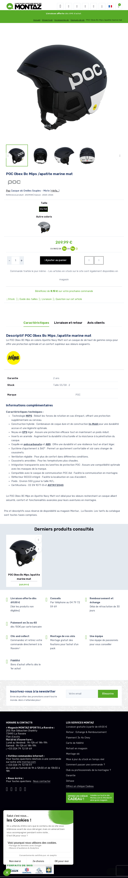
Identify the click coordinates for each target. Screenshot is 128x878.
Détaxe (70, 781)
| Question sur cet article (67, 299)
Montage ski (73, 753)
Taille (44, 203)
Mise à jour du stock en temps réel (85, 759)
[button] (68, 6)
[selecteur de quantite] (15, 260)
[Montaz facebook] (16, 788)
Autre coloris (44, 216)
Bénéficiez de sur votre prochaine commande (64, 291)
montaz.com (29, 762)
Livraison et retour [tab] (68, 323)
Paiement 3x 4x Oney (78, 737)
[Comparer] (38, 549)
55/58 (43, 209)
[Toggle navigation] (60, 6)
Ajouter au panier (55, 260)
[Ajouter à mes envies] (38, 539)
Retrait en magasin (76, 748)
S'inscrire (108, 693)
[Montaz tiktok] (7, 788)
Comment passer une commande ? (85, 764)
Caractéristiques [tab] (36, 323)
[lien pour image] (64, 84)
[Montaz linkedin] (25, 788)
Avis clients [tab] (96, 323)
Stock (11, 299)
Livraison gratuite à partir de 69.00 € (86, 726)
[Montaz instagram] (11, 788)
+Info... (55, 190)
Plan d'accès (13, 736)
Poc (8, 190)
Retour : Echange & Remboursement (86, 732)
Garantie (71, 775)
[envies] (85, 6)
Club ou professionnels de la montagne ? (88, 770)
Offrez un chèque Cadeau (80, 786)
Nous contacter (41, 781)
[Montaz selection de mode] (102, 6)
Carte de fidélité (75, 743)
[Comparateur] (93, 6)
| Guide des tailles (27, 299)
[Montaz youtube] (21, 788)
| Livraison (45, 299)
